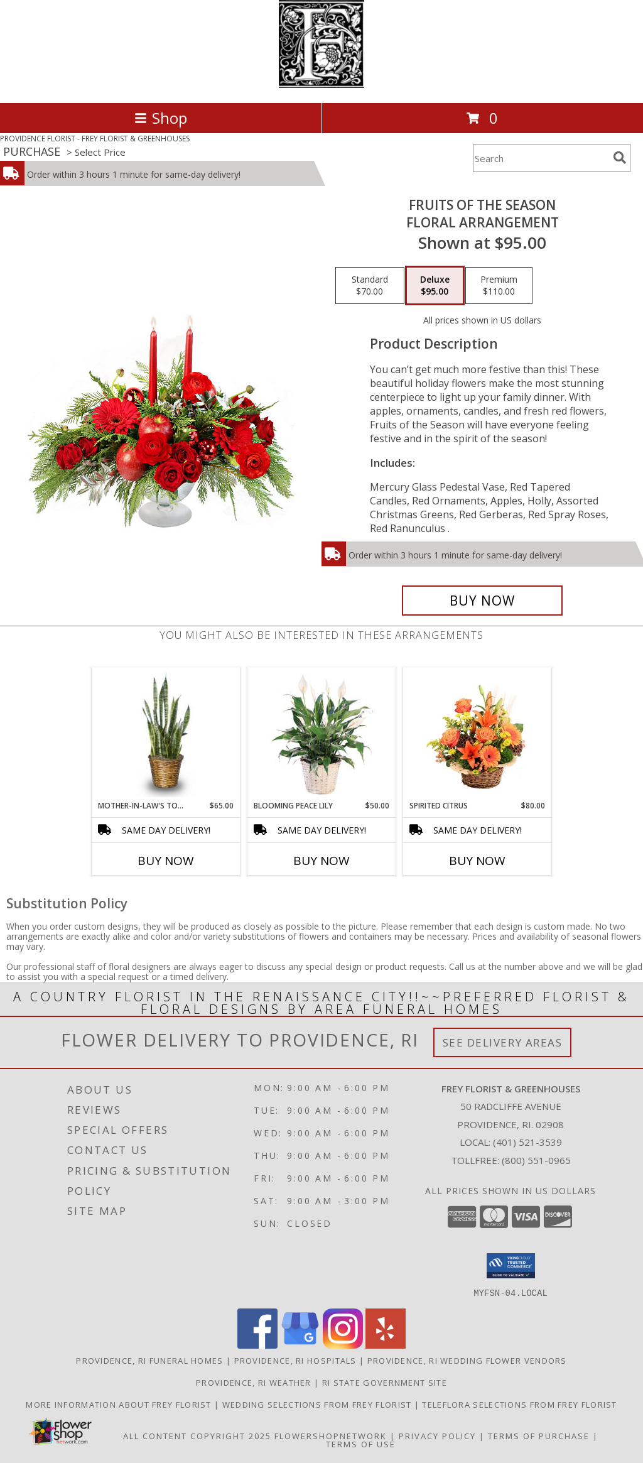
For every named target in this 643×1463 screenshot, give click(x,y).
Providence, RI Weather (253, 1382)
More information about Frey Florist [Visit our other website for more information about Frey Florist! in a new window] (120, 1404)
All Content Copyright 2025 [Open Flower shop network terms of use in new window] (197, 1435)
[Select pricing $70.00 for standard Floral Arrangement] (370, 286)
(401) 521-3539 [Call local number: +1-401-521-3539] (527, 1142)
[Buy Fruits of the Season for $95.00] (482, 600)
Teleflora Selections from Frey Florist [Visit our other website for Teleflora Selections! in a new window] (519, 1404)
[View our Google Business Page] (300, 1345)
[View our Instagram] (343, 1345)
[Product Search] (540, 157)
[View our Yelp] (385, 1345)
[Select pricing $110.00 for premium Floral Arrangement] (499, 286)
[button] (511, 1265)
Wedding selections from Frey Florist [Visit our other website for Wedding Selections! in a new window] (318, 1404)
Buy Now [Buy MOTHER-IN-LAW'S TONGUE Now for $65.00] (166, 860)
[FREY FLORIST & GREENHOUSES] (321, 84)
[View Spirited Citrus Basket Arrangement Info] (477, 733)
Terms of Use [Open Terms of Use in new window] (361, 1443)
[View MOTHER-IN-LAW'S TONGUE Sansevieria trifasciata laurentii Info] (166, 733)
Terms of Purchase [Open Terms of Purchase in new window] (539, 1435)
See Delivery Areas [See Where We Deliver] (503, 1042)
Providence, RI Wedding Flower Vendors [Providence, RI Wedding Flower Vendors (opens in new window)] (467, 1360)
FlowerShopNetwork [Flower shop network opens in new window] (330, 1435)
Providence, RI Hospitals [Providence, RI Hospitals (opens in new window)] (295, 1360)
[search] (620, 158)
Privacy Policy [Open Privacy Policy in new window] (437, 1435)
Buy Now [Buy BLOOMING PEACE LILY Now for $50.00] (321, 860)
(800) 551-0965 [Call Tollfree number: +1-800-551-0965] (536, 1160)
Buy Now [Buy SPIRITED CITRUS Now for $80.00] (477, 860)
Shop (160, 117)
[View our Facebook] (257, 1345)
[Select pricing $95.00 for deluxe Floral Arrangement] (435, 286)
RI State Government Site (384, 1382)
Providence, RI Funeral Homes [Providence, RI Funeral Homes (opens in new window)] (149, 1360)
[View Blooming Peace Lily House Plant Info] (321, 733)
